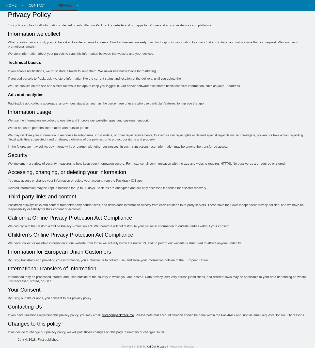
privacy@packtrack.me (118, 315)
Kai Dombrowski (156, 346)
